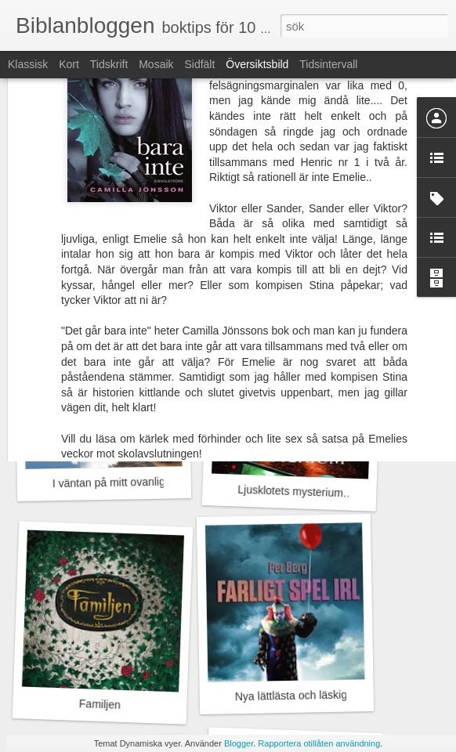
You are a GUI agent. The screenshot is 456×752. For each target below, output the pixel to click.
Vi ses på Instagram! (106, 278)
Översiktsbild (257, 64)
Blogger (238, 743)
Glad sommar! (289, 277)
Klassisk (28, 64)
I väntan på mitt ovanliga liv (118, 482)
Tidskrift (109, 64)
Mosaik (156, 64)
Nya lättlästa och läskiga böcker (312, 695)
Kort (69, 64)
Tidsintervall (328, 64)
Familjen (100, 704)
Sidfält (199, 64)
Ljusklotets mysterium (290, 491)
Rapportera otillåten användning (319, 743)
